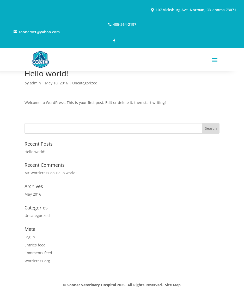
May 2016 (33, 194)
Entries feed (35, 245)
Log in (30, 236)
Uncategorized (84, 82)
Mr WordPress (37, 172)
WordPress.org (37, 260)
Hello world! (35, 151)
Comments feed (38, 252)
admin (35, 82)
